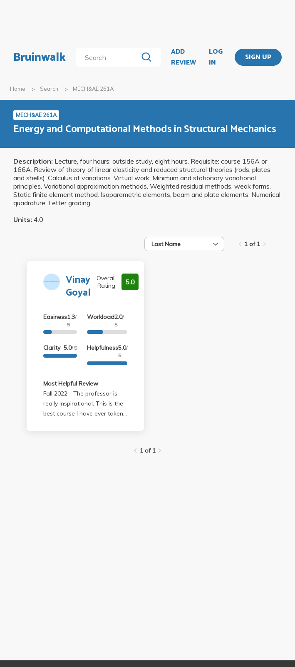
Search (49, 88)
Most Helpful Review (70, 383)
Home (17, 88)
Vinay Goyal (78, 286)
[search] (108, 57)
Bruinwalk (39, 57)
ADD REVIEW (183, 57)
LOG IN (216, 57)
